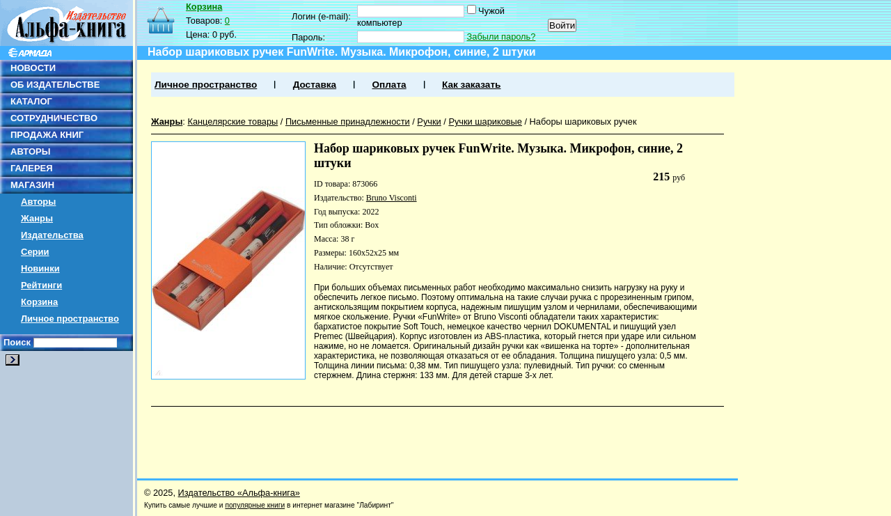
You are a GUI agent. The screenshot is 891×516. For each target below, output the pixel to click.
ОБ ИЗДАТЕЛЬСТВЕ (55, 84)
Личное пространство (70, 318)
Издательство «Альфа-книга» (239, 492)
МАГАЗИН (32, 185)
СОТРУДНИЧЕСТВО (53, 118)
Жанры (37, 218)
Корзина (39, 302)
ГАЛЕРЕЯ (31, 168)
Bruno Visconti (391, 198)
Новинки (40, 268)
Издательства (52, 235)
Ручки (429, 121)
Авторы (38, 201)
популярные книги (255, 505)
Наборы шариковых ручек (583, 121)
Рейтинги (41, 285)
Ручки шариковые (485, 121)
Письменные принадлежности (347, 121)
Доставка (314, 84)
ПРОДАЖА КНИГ (47, 135)
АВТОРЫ (30, 151)
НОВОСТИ (33, 68)
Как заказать (471, 84)
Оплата (389, 84)
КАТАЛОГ (31, 101)
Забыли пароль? (501, 36)
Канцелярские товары (232, 121)
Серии (35, 252)
